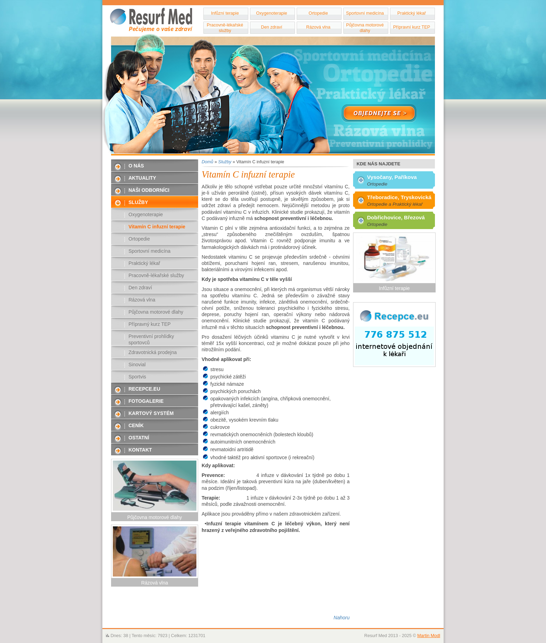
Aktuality (142, 178)
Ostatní (138, 437)
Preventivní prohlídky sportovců (151, 339)
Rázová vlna (318, 27)
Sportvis (137, 376)
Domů (207, 161)
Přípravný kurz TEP (149, 324)
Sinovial (137, 364)
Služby (138, 202)
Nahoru (342, 617)
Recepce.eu (144, 389)
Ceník (136, 425)
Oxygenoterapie (271, 13)
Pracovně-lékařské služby (225, 28)
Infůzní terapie (225, 13)
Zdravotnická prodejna (152, 352)
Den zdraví (271, 27)
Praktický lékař (411, 13)
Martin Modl (428, 635)
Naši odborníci (148, 190)
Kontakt (140, 450)
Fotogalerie (146, 401)
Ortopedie (318, 13)
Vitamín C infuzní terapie (156, 226)
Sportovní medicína (365, 13)
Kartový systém (151, 413)
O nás (136, 165)
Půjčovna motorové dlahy (365, 28)
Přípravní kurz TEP (411, 27)
